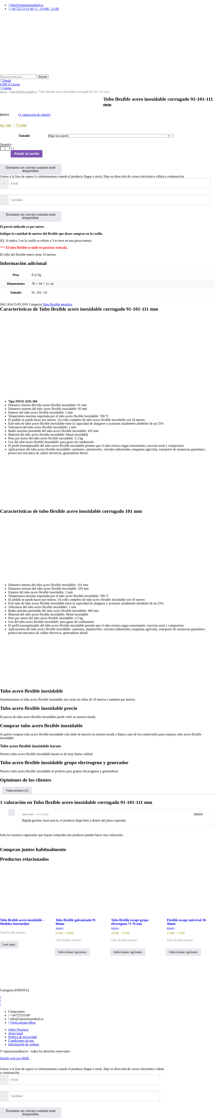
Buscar (43, 76)
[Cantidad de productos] (5, 148)
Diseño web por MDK (14, 1058)
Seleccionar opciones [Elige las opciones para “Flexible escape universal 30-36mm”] (183, 952)
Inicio (3, 91)
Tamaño (24, 135)
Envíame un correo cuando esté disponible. (31, 169)
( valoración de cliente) (34, 114)
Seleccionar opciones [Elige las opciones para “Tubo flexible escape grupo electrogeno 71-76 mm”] (127, 952)
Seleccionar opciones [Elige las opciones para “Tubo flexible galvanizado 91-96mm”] (72, 952)
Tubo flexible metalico (23, 91)
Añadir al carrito (26, 153)
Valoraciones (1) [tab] (17, 790)
